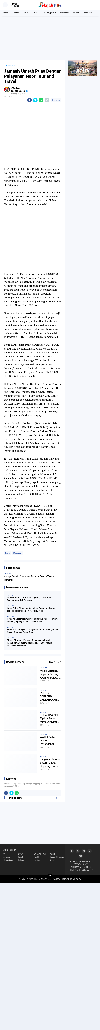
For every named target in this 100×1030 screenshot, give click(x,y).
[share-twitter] (35, 100)
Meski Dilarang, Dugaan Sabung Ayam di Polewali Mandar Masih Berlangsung (50, 674)
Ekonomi (6, 857)
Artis (4, 854)
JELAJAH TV (87, 870)
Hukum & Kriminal (56, 857)
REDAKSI (73, 861)
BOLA (20, 854)
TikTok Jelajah (74, 870)
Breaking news (49, 12)
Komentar (56, 100)
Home (6, 65)
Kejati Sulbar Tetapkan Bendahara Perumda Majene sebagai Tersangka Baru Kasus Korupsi (31, 609)
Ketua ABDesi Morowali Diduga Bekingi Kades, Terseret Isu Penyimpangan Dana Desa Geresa (32, 620)
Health (36, 857)
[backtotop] (50, 876)
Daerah (16, 12)
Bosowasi (87, 12)
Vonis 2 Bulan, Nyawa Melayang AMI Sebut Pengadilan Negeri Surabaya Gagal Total (32, 631)
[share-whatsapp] (41, 100)
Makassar (64, 12)
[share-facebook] (29, 100)
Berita (5, 12)
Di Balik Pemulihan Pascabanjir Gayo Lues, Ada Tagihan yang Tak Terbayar (29, 598)
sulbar (76, 12)
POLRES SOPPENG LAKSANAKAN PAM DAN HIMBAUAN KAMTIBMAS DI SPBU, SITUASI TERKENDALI (49, 696)
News (51, 860)
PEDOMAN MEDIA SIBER (81, 867)
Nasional (37, 860)
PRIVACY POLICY (81, 864)
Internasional (8, 860)
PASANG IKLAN (85, 861)
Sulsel (35, 12)
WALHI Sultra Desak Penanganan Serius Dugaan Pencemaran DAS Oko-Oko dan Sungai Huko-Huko (50, 741)
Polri (26, 12)
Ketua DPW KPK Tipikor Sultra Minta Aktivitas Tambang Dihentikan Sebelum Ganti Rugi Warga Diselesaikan (49, 718)
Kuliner (21, 860)
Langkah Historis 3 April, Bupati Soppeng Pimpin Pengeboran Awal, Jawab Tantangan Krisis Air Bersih (50, 763)
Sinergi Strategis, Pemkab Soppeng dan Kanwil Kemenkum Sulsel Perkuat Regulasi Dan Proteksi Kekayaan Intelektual (29, 643)
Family (21, 857)
